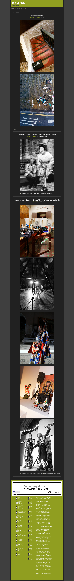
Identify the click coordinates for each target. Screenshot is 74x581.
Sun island (37, 562)
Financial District (41, 519)
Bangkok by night (39, 507)
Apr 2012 (30, 536)
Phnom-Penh (40, 554)
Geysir (37, 523)
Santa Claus (49, 556)
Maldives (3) (19, 522)
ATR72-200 (42, 504)
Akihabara (44, 501)
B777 (40, 505)
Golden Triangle (46, 523)
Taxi (41, 562)
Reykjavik (47, 555)
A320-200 (42, 498)
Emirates (37, 516)
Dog (36, 514)
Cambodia (44, 508)
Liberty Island (47, 537)
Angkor (45, 502)
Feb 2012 (30, 539)
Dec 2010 (30, 553)
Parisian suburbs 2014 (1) (21, 512)
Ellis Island (48, 515)
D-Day (43, 512)
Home (12, 8)
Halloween (43, 526)
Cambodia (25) (20, 516)
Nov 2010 (30, 554)
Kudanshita (47, 534)
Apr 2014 (25, 13)
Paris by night (42, 552)
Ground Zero (38, 526)
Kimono (48, 533)
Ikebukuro (38, 530)
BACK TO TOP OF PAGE (17, 482)
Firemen (46, 519)
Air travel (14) (19, 538)
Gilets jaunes (40, 523)
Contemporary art (45, 511)
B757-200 (37, 505)
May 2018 (30, 501)
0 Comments (14, 129)
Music (44, 545)
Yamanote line (45, 573)
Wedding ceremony (40, 572)
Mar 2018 (30, 503)
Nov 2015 (30, 510)
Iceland (43, 529)
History (49, 527)
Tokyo (46, 563)
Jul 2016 (30, 508)
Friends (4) (19, 552)
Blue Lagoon (39, 508)
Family (49, 516)
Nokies (44, 548)
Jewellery (49, 532)
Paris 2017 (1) (19, 498)
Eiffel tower (47, 514)
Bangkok (48, 505)
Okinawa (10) (19, 527)
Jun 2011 (30, 545)
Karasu (37, 533)
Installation (42, 530)
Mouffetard (46, 544)
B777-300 (44, 505)
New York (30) (19, 525)
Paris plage (47, 552)
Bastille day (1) (20, 545)
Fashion (31, 193)
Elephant (44, 515)
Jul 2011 (30, 544)
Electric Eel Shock (39, 515)
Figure (37, 519)
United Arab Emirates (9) (21, 535)
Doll (38, 514)
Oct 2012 (30, 530)
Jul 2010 (30, 559)
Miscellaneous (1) (20, 555)
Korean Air (43, 534)
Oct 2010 (30, 555)
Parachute (37, 552)
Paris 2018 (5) (19, 497)
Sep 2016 (30, 507)
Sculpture (37, 558)
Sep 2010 (30, 557)
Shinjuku (43, 558)
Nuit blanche (47, 548)
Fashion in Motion (36, 193)
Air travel (40, 501)
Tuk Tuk (45, 567)
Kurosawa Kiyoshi (39, 536)
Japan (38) (19, 520)
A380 (44, 500)
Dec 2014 (30, 515)
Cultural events (39, 512)
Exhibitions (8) (19, 544)
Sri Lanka (49, 559)
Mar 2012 (30, 538)
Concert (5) (19, 553)
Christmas (48, 509)
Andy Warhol (41, 502)
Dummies (43, 514)
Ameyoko (37, 502)
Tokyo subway (45, 565)
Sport (45, 559)
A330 (49, 498)
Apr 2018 (30, 502)
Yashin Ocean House (44, 193)
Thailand (37, 563)
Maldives (47, 538)
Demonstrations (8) (20, 539)
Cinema (37, 511)
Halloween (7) (19, 550)
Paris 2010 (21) (20, 507)
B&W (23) (19, 515)
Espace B (46, 516)
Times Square (42, 563)
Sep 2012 (30, 531)
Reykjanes (43, 555)
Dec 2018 (30, 497)
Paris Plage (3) (20, 548)
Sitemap (22, 8)
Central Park (41, 509)
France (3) (19, 517)
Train (43, 567)
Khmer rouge (40, 533)
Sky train (50, 558)
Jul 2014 (30, 517)
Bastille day (48, 507)
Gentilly (48, 522)
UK (43, 17)
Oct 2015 (30, 511)
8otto (36, 497)
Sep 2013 (30, 525)
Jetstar (46, 532)
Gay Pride (45, 522)
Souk (44, 559)
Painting (39, 551)
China (45, 509)
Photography (45, 554)
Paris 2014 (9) (19, 502)
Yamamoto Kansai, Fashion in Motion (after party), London (37, 135)
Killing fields (45, 533)
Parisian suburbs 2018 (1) (21, 508)
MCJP (43, 540)
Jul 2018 (30, 499)
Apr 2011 (30, 548)
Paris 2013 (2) (19, 503)
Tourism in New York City (40, 566)
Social (42, 559)
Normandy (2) (19, 526)
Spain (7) (19, 529)
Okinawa (37, 549)
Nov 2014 (30, 516)
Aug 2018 (30, 498)
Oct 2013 (29, 13)
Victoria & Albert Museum (48, 473)
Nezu (41, 548)
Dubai (40, 514)
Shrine (46, 558)
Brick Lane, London (37, 16)
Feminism (48, 518)
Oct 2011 (30, 540)
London (23, 127)
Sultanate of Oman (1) (21, 531)
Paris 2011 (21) (20, 506)
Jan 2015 (30, 513)
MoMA (42, 542)
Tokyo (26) (19, 534)
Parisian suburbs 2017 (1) (21, 510)
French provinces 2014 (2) (22, 513)
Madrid (44, 538)
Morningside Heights (39, 544)
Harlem (50, 526)
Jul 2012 (30, 534)
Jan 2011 (30, 552)
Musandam (37, 545)
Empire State (41, 516)
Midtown (46, 541)
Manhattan (37, 540)
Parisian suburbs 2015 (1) (21, 511)
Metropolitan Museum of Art (40, 541)
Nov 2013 (30, 522)
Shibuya (40, 558)
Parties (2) (19, 541)
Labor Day (41, 537)
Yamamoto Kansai (25, 193)
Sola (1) (18, 554)
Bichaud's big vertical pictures (18, 13)
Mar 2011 (30, 549)
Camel (48, 508)
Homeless (37, 529)
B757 (49, 504)
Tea (43, 562)
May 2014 (30, 520)
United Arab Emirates (43, 569)
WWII (45, 572)
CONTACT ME (15, 494)
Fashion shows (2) (20, 543)
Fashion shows (44, 136)
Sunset (40, 562)
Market (40, 540)
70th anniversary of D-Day (43, 497)
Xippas (49, 572)
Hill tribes (46, 527)
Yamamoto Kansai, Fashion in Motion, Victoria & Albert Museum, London (37, 200)
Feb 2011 (30, 550)
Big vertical (17, 8)
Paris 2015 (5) (19, 501)
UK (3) (18, 536)
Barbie (44, 507)
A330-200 (37, 500)
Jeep (44, 532)
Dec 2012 (30, 529)
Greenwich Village (45, 525)
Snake (37, 559)
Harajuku (47, 526)
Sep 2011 (30, 541)
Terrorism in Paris (47, 562)
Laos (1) (18, 521)
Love (41, 538)
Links (26, 8)
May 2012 (30, 535)
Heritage (42, 527)
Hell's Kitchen (38, 527)
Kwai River (44, 536)
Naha (50, 545)
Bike (36, 508)
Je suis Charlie (40, 532)
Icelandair (47, 529)
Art (39, 504)
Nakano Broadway (38, 547)
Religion (39, 555)
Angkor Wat (49, 502)
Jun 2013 (30, 526)
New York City (44, 547)
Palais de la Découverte (45, 551)
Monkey (49, 542)
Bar (42, 507)
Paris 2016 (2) (19, 499)
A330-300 (41, 500)
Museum (41, 545)
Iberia (41, 529)
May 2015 (30, 512)
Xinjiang (47, 572)
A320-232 (46, 498)
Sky (48, 558)
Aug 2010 (30, 558)
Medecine (46, 540)
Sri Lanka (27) (19, 530)
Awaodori (45, 504)
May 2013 (30, 527)
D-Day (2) (19, 549)
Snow (39, 559)
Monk (47, 542)
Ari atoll (37, 504)
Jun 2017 (30, 506)
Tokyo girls (40, 565)
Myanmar (47, 545)
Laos (44, 537)
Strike (45, 561)
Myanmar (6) (19, 524)
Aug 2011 (30, 543)
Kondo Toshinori (57, 473)
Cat (38, 509)
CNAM (40, 511)
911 (39, 498)
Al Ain (47, 501)
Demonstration (48, 512)
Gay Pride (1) (19, 540)
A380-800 (47, 500)
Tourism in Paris (48, 566)
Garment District (40, 522)
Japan (45, 530)
